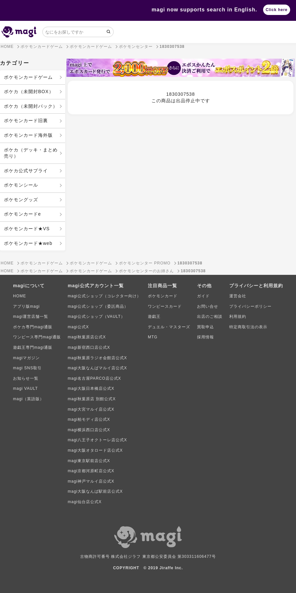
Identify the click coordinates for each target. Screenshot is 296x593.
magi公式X (78, 327)
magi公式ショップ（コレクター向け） (104, 296)
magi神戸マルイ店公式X (91, 481)
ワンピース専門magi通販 (37, 337)
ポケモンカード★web (28, 243)
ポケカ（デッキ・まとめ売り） (31, 153)
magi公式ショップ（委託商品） (98, 306)
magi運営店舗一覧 (30, 316)
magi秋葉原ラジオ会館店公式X (97, 358)
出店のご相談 (209, 316)
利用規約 (237, 316)
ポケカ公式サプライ (26, 170)
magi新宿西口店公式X (89, 347)
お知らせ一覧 (25, 378)
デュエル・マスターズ (169, 327)
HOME (19, 296)
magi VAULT (25, 388)
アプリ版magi (26, 306)
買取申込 (205, 327)
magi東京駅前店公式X (89, 461)
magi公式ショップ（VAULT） (96, 316)
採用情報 (205, 337)
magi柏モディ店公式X (89, 419)
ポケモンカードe (22, 214)
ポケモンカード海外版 (28, 135)
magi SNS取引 (27, 368)
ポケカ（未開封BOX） (29, 91)
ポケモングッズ (21, 199)
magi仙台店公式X (85, 502)
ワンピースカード (165, 306)
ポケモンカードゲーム (28, 77)
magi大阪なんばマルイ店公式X (97, 368)
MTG (153, 337)
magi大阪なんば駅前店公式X (95, 491)
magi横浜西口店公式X (89, 430)
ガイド (203, 296)
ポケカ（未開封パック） (31, 106)
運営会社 (237, 296)
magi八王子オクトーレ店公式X (97, 440)
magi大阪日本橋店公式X (91, 388)
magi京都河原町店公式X (91, 471)
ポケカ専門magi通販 (32, 327)
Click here (277, 9)
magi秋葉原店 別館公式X (92, 399)
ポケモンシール (21, 185)
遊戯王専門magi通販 (32, 347)
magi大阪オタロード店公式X (95, 450)
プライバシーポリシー (250, 306)
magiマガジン (26, 358)
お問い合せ (207, 306)
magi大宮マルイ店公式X (91, 409)
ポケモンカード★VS (27, 228)
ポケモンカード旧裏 (26, 120)
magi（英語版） (28, 399)
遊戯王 (154, 316)
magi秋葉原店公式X (87, 337)
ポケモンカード (162, 296)
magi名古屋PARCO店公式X (94, 378)
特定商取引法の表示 (248, 327)
